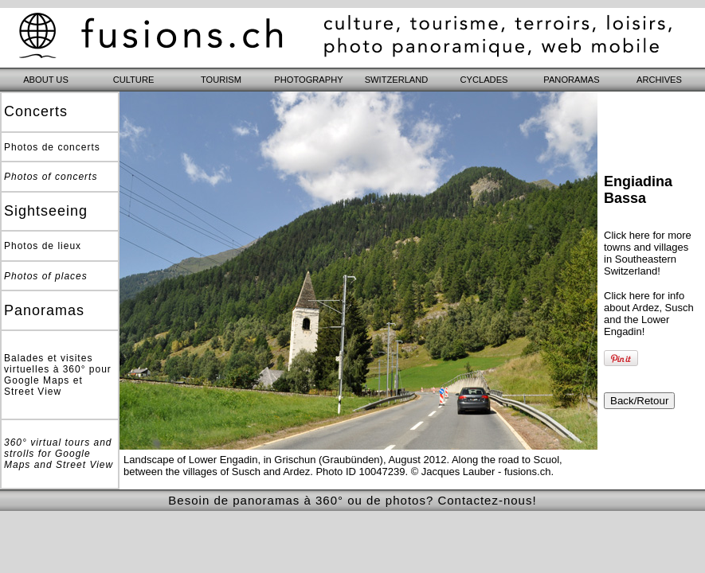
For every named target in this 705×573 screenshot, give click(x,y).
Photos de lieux (42, 245)
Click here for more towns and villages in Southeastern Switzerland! (647, 253)
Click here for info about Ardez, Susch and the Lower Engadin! (649, 313)
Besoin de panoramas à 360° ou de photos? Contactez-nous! (352, 500)
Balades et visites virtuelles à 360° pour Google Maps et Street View (58, 375)
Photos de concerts (52, 147)
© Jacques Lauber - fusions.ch (481, 471)
